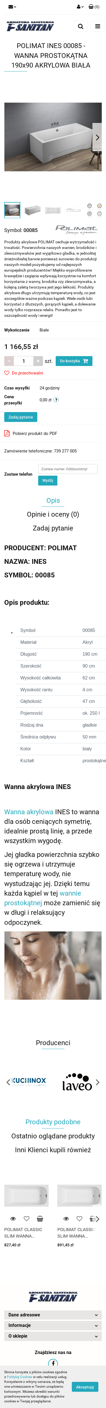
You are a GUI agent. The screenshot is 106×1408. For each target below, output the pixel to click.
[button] (94, 7)
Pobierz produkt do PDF (30, 433)
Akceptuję (85, 1387)
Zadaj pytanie (20, 417)
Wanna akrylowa (28, 812)
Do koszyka (74, 361)
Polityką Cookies (19, 1377)
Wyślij (47, 480)
